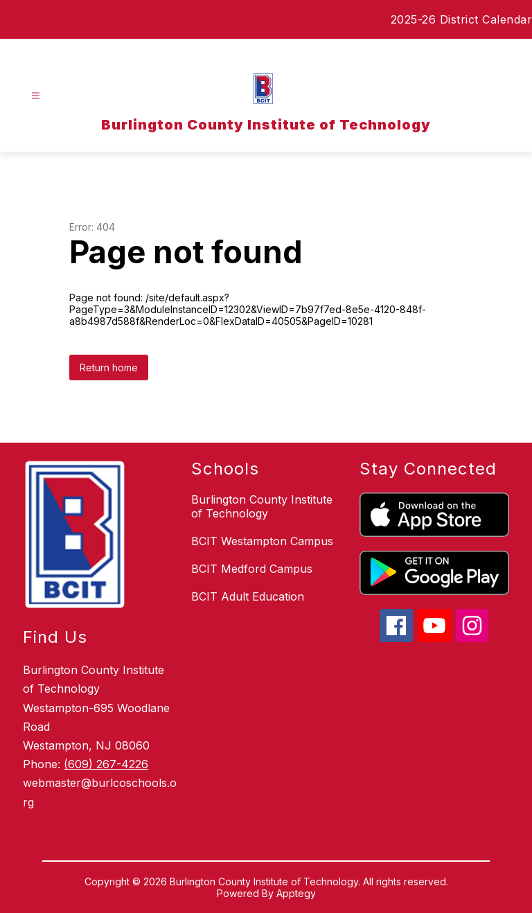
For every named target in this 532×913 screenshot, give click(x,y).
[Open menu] (36, 96)
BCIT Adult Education (247, 596)
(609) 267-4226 (106, 764)
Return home (109, 367)
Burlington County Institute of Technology (261, 506)
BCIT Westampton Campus (262, 541)
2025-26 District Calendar (462, 19)
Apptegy (296, 893)
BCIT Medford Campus (251, 569)
